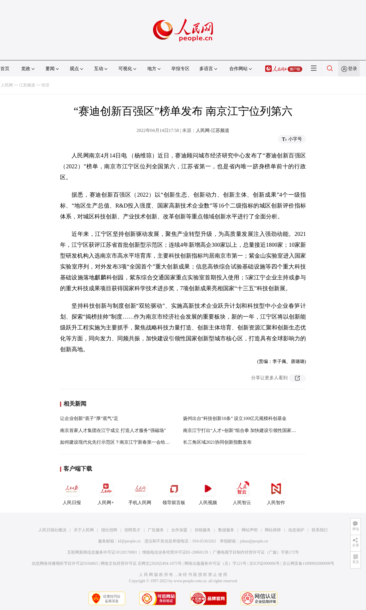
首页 (4, 68)
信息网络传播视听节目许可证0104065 (65, 563)
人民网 (7, 85)
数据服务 (226, 530)
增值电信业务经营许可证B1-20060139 (175, 552)
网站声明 (250, 530)
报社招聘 (109, 530)
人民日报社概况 (52, 530)
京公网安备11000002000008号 (308, 563)
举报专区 (180, 68)
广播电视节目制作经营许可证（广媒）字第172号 (256, 552)
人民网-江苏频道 (212, 130)
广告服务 (156, 530)
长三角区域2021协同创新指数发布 (217, 442)
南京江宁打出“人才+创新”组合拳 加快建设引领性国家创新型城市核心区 (255, 430)
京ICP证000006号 (264, 563)
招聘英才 (132, 530)
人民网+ (106, 492)
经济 (45, 85)
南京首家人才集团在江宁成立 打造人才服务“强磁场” (113, 430)
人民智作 (276, 492)
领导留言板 (173, 492)
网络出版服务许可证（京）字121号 (215, 563)
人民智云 (242, 492)
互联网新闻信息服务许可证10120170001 (102, 552)
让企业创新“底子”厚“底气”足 (89, 418)
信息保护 (296, 530)
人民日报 (72, 492)
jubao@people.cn (254, 541)
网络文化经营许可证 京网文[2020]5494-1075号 (141, 563)
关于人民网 (84, 530)
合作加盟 (179, 530)
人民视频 (208, 492)
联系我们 (320, 530)
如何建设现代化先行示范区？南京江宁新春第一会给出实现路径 (124, 442)
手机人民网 (139, 492)
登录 (352, 68)
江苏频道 (27, 85)
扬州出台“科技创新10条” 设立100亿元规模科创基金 (235, 418)
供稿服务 (203, 530)
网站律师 (273, 530)
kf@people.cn (129, 541)
